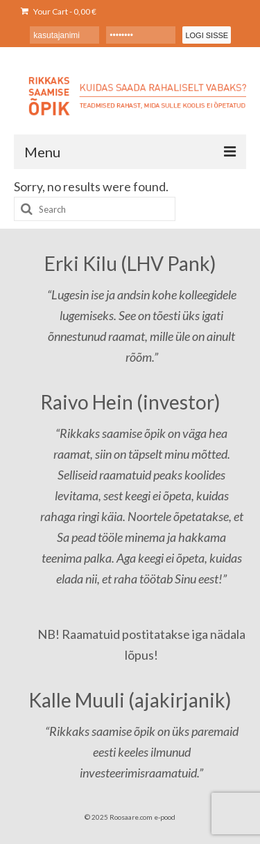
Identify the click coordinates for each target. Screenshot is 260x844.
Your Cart (58, 11)
